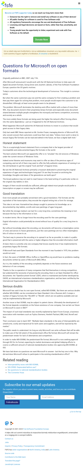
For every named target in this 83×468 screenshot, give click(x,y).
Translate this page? (12, 461)
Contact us (9, 439)
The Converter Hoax (16, 373)
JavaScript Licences (12, 464)
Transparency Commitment (34, 446)
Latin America (54, 450)
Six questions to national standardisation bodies (27, 370)
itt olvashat (43, 54)
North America (35, 450)
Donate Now (41, 39)
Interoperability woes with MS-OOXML (23, 364)
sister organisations (19, 450)
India (43, 450)
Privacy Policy (17, 446)
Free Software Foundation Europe (36, 429)
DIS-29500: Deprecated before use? (22, 367)
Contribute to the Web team (15, 457)
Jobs (7, 442)
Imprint (7, 446)
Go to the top (76, 412)
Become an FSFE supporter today (18, 13)
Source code (9, 453)
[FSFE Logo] (7, 4)
